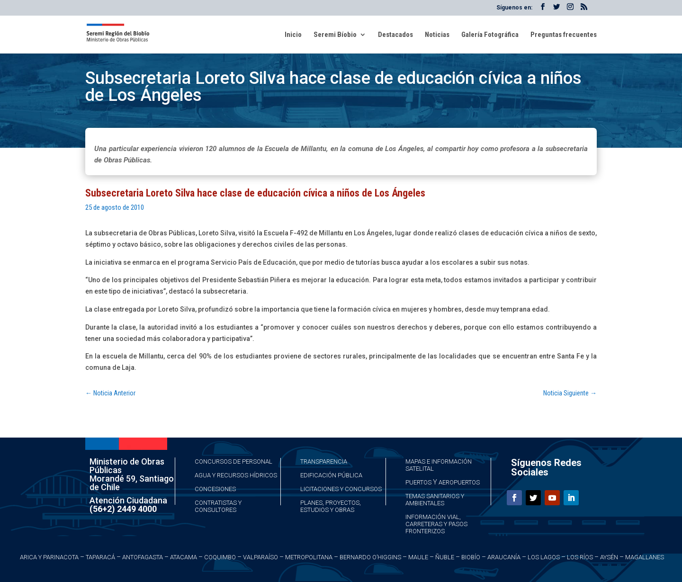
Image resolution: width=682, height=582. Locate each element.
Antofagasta (142, 557)
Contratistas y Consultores (218, 506)
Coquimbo (220, 557)
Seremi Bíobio (335, 35)
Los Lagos (544, 557)
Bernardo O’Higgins (370, 557)
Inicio (293, 35)
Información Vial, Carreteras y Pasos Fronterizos (436, 524)
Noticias (437, 35)
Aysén (609, 557)
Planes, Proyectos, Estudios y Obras (330, 506)
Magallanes (644, 557)
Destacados (395, 35)
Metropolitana (308, 557)
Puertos (418, 482)
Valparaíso (260, 557)
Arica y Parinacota (49, 557)
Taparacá (100, 557)
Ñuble (444, 557)
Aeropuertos (459, 482)
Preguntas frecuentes (563, 35)
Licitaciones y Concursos (341, 488)
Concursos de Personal (233, 461)
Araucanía (503, 557)
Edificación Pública (331, 475)
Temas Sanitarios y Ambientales (434, 499)
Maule (418, 557)
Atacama (183, 557)
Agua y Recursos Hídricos (236, 475)
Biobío (470, 557)
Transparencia (323, 461)
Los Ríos (580, 557)
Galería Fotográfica (490, 35)
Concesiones (215, 488)
